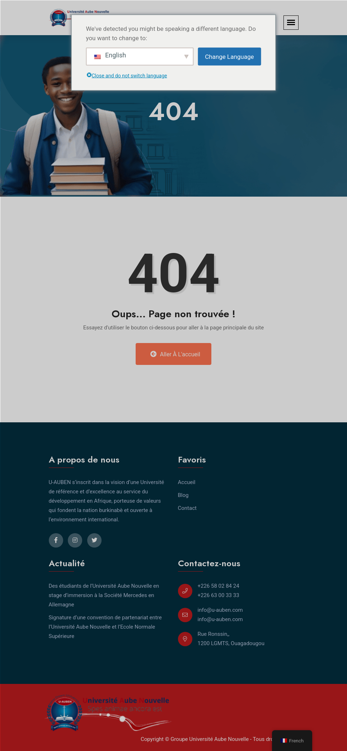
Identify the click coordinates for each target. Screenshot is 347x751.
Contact (187, 508)
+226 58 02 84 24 (218, 586)
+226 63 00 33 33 (218, 595)
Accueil (187, 482)
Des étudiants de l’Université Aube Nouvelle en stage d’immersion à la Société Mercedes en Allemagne (104, 595)
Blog (183, 495)
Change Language (229, 56)
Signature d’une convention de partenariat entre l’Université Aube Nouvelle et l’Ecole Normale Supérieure (105, 626)
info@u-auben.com (220, 610)
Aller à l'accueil (175, 354)
